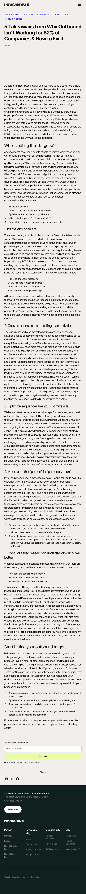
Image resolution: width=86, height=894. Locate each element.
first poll (60, 155)
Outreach (13, 449)
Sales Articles (31, 844)
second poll (10, 268)
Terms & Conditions (70, 842)
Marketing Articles (33, 849)
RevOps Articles (32, 854)
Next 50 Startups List (11, 855)
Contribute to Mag (53, 849)
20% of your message (53, 602)
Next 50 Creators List (11, 847)
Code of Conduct (73, 849)
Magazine (30, 839)
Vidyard (32, 511)
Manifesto (8, 836)
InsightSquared (62, 449)
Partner (7, 841)
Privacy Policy (71, 836)
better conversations (54, 590)
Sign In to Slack (51, 844)
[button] (79, 4)
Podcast (29, 859)
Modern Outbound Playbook (43, 724)
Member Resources (49, 837)
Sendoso (40, 683)
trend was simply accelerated (39, 96)
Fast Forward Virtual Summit (38, 181)
